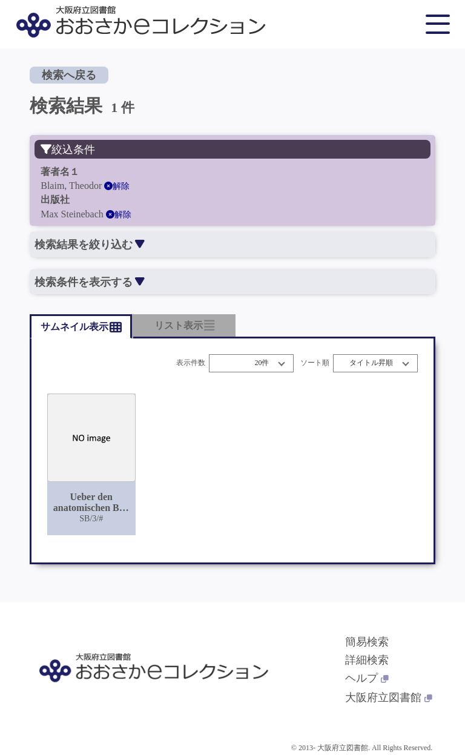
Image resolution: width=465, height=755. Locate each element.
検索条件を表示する (89, 282)
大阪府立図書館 (388, 697)
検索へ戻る (69, 75)
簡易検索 (367, 642)
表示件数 (190, 363)
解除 (117, 186)
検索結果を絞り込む (89, 245)
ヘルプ (367, 678)
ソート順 (314, 363)
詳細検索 (367, 660)
